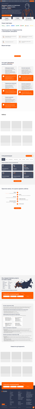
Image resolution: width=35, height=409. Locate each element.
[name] (6, 296)
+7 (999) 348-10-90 (28, 392)
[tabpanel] (17, 170)
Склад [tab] (6, 159)
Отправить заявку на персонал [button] (6, 15)
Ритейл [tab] (20, 159)
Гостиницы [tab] (31, 159)
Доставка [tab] (27, 159)
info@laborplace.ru (28, 393)
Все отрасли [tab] (3, 159)
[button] (11, 15)
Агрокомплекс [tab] (16, 159)
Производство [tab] (11, 159)
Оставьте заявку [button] (7, 193)
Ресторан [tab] (23, 159)
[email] (20, 296)
